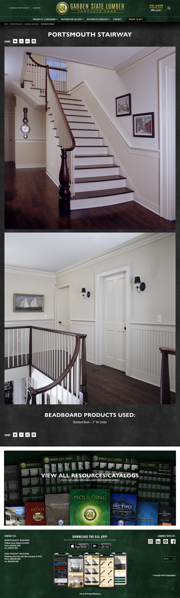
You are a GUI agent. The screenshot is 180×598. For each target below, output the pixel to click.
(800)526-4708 (15, 545)
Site (90, 593)
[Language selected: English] (169, 559)
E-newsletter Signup (19, 8)
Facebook (173, 541)
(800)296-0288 (15, 558)
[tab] (45, 19)
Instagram (150, 541)
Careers (37, 8)
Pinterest (165, 541)
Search (169, 8)
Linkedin (158, 541)
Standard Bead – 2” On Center (90, 422)
